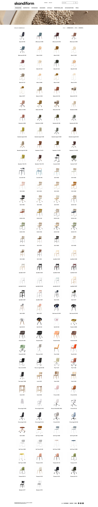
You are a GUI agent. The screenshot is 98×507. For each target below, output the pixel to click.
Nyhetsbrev (66, 503)
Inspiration (26, 8)
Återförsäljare (58, 8)
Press (77, 8)
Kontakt (71, 503)
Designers (42, 8)
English (50, 2)
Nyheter (81, 27)
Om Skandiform (69, 8)
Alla (64, 27)
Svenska (45, 2)
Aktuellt (49, 8)
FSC (76, 27)
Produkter (18, 8)
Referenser (34, 8)
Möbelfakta (70, 27)
